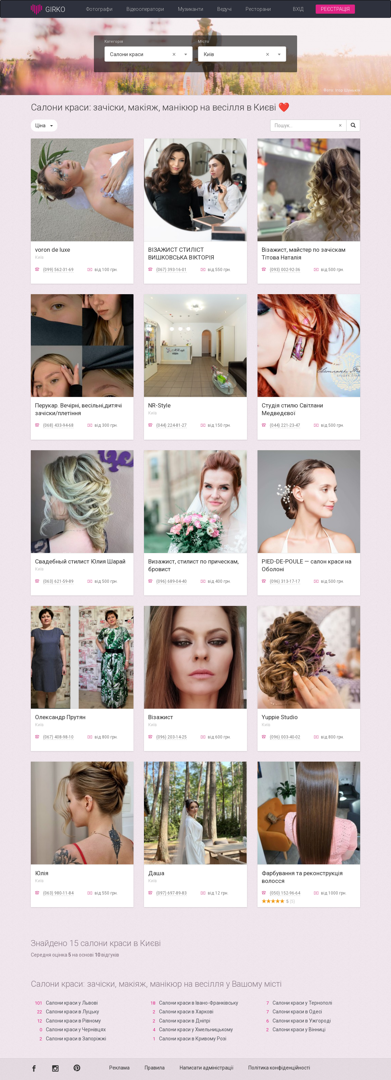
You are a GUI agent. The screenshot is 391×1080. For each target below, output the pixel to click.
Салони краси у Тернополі (302, 1003)
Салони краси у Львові (72, 1003)
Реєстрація (335, 9)
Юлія (41, 873)
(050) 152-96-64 (285, 893)
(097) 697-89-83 (171, 893)
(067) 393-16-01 (171, 269)
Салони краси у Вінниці (299, 1029)
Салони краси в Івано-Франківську (198, 1003)
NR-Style (159, 405)
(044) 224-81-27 (171, 425)
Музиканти (190, 9)
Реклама (119, 1068)
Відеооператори (145, 9)
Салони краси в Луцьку (72, 1011)
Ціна (44, 125)
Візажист (160, 717)
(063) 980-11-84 (58, 893)
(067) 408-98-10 (58, 737)
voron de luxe (52, 249)
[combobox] (148, 54)
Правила (155, 1068)
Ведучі (224, 9)
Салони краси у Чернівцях (76, 1029)
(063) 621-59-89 (58, 581)
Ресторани (258, 9)
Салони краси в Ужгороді (302, 1021)
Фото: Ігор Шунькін (341, 90)
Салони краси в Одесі (297, 1011)
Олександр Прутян (60, 717)
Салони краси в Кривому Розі (192, 1038)
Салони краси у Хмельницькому (196, 1029)
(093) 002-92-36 (285, 269)
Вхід (298, 9)
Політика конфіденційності (279, 1068)
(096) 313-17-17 (285, 581)
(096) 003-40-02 (285, 737)
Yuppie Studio (280, 717)
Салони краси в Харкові (186, 1011)
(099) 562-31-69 (58, 269)
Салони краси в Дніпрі (184, 1021)
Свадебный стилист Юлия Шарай (80, 561)
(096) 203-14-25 (171, 737)
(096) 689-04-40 (171, 581)
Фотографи (99, 9)
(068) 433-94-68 (58, 425)
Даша (156, 873)
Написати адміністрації (206, 1068)
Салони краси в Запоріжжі (76, 1038)
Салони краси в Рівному (73, 1021)
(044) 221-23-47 (285, 425)
